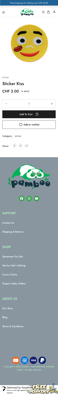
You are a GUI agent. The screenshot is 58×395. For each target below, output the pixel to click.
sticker (5, 77)
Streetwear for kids (12, 256)
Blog (4, 317)
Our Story (7, 308)
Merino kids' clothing (13, 265)
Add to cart (29, 114)
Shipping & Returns (13, 231)
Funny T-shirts (9, 274)
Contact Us (8, 223)
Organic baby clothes (14, 283)
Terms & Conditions (13, 326)
